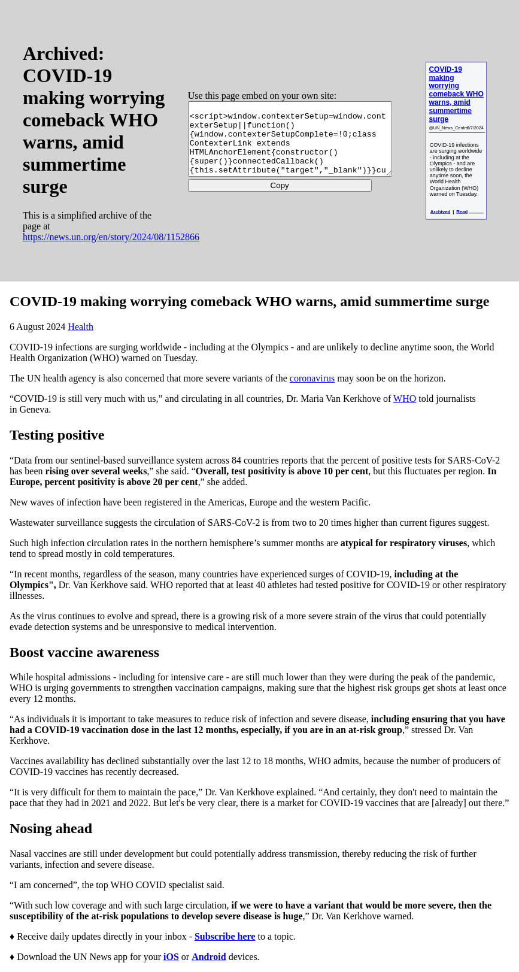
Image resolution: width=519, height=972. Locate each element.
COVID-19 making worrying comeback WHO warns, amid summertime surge (456, 94)
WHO (404, 398)
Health (80, 327)
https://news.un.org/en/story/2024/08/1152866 (111, 248)
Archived (440, 211)
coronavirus (312, 378)
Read (462, 211)
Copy (266, 192)
